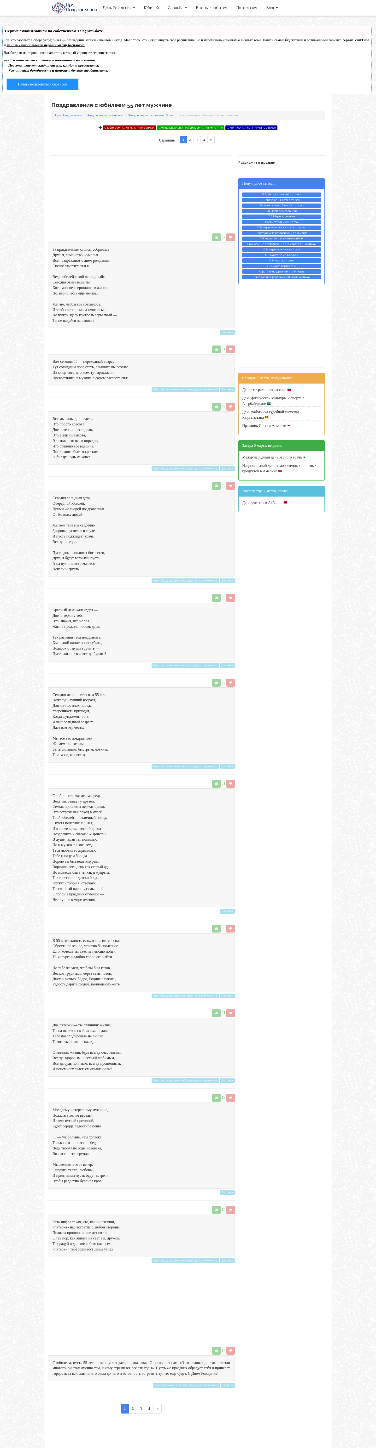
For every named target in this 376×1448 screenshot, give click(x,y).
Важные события (211, 8)
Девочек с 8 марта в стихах (282, 200)
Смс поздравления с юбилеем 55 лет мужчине (191, 128)
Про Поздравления (74, 8)
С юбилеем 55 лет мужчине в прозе (251, 128)
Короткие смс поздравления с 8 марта (281, 233)
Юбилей (151, 8)
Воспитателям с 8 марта (281, 222)
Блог (272, 8)
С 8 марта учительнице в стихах (281, 238)
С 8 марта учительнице (282, 211)
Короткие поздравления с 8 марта (282, 271)
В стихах (227, 332)
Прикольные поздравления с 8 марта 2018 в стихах (281, 244)
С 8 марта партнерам (281, 266)
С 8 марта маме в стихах (281, 255)
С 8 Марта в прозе (282, 260)
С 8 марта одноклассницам (282, 249)
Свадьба (177, 8)
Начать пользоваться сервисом (42, 84)
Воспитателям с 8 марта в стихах (281, 205)
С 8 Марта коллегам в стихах (281, 194)
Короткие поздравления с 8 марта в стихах (281, 277)
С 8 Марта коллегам (281, 216)
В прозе (228, 1385)
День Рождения (119, 8)
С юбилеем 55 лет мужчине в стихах (129, 128)
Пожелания (246, 8)
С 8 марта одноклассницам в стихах (282, 227)
